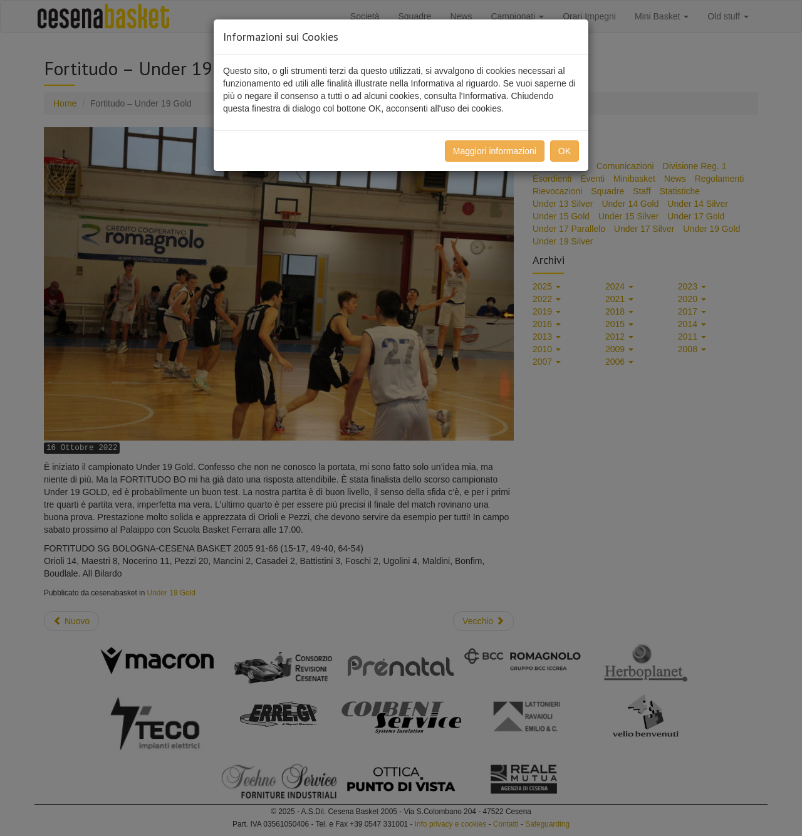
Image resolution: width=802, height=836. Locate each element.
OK (564, 151)
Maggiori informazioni (494, 151)
